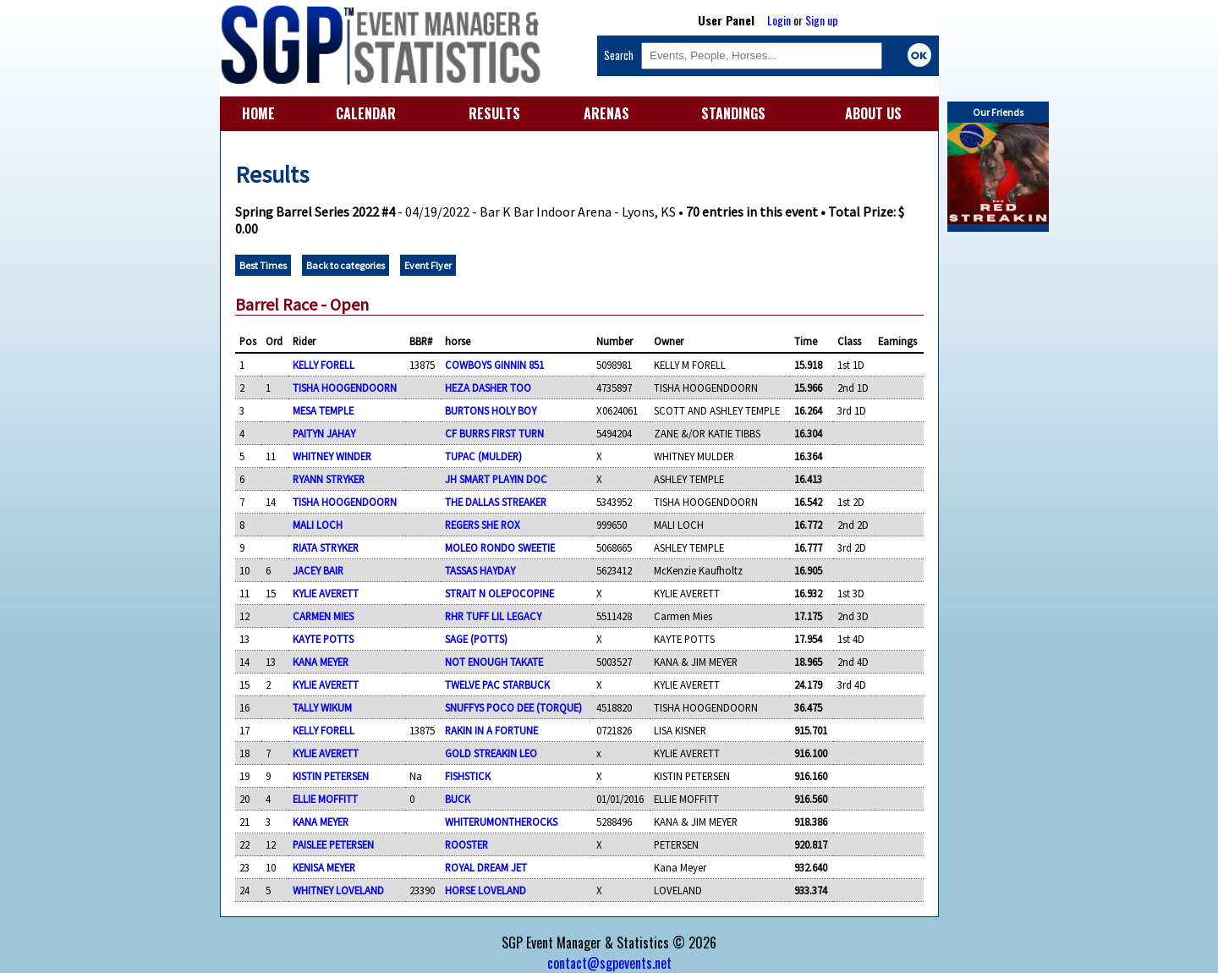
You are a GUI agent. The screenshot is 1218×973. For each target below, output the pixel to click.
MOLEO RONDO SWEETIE (500, 547)
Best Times (263, 265)
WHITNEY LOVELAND (338, 890)
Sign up (821, 20)
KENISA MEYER (324, 867)
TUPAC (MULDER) (483, 456)
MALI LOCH (318, 524)
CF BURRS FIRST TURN (494, 433)
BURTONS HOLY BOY (490, 410)
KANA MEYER (320, 661)
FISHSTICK (468, 776)
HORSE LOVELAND (485, 890)
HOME (258, 113)
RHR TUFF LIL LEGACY (493, 616)
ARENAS (606, 113)
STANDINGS (733, 113)
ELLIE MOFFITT (325, 798)
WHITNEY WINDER (332, 456)
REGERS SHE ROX (482, 524)
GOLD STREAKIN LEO (491, 753)
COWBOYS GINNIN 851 (494, 364)
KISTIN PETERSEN (331, 776)
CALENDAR (366, 113)
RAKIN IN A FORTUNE (491, 730)
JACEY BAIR (318, 570)
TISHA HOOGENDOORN (345, 387)
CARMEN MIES (323, 616)
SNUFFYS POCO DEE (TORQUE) (513, 707)
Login (779, 20)
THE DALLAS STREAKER (495, 501)
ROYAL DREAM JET (486, 867)
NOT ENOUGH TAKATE (494, 661)
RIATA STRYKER (326, 547)
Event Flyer (428, 265)
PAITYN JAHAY (324, 433)
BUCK (457, 798)
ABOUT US (873, 113)
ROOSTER (466, 844)
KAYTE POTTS (323, 639)
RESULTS (494, 113)
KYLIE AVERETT (326, 593)
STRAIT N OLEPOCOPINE (499, 593)
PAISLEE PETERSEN (333, 844)
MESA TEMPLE (323, 410)
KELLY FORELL (323, 364)
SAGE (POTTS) (476, 639)
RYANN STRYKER (329, 479)
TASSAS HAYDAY (480, 570)
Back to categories (345, 265)
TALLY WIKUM (322, 707)
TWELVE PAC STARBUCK (497, 684)
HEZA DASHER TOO (488, 387)
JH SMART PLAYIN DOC (496, 479)
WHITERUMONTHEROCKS (501, 821)
